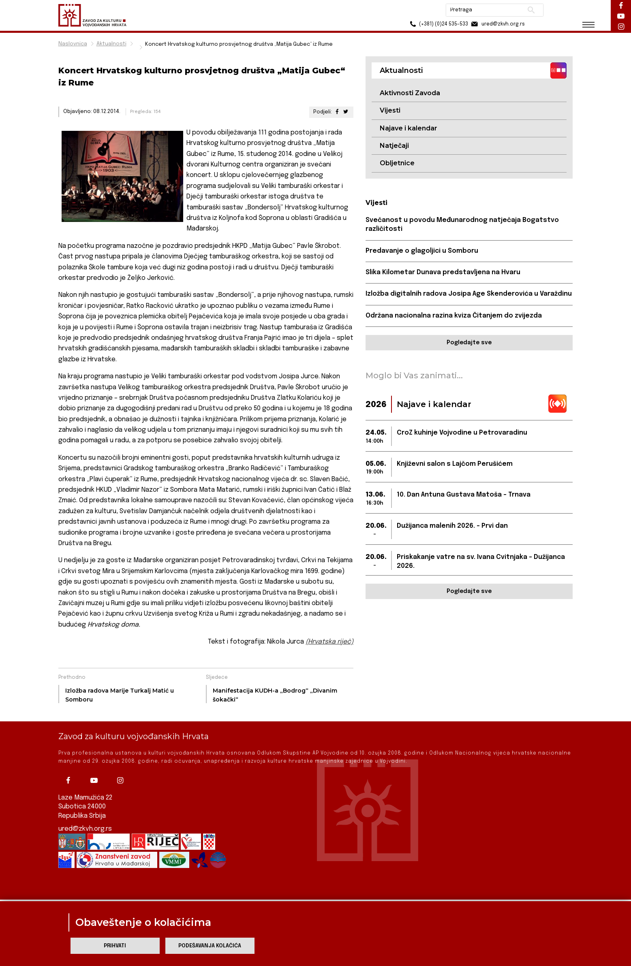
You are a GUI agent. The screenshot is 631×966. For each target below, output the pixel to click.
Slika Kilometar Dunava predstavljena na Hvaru (443, 272)
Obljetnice (397, 163)
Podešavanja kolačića (209, 946)
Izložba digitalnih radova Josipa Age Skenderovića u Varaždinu (469, 293)
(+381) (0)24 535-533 (437, 24)
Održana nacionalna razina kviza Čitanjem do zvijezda (454, 315)
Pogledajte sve (469, 342)
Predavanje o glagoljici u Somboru (422, 250)
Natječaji (394, 145)
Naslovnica (72, 44)
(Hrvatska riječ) (329, 641)
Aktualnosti (111, 44)
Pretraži (530, 10)
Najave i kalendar (408, 128)
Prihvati (115, 946)
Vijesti (390, 110)
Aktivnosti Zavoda (410, 93)
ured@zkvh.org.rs (85, 816)
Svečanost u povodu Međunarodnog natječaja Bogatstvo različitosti (462, 224)
